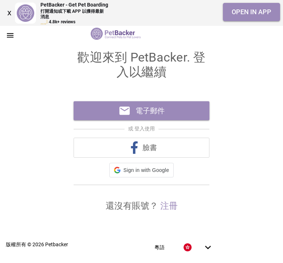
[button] (141, 170)
